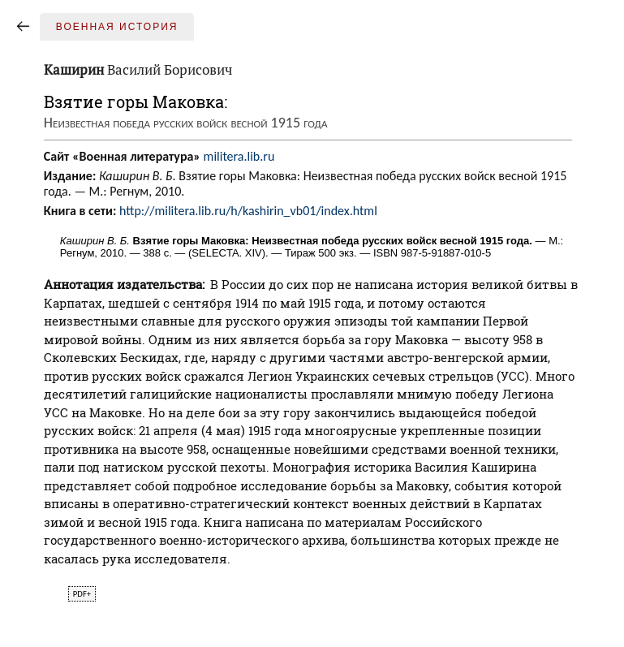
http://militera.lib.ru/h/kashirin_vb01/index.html (248, 210)
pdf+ (82, 594)
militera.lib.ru (239, 156)
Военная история (117, 26)
